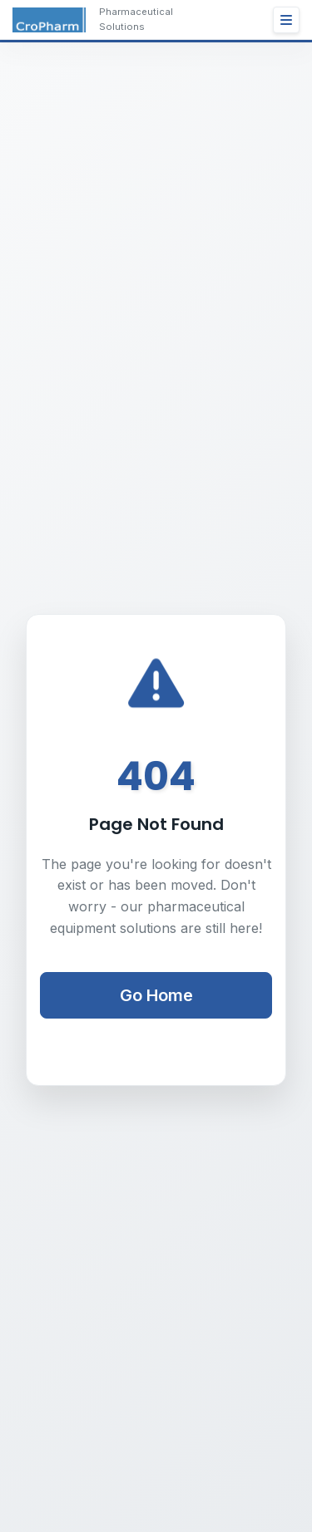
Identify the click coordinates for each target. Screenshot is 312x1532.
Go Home (156, 995)
